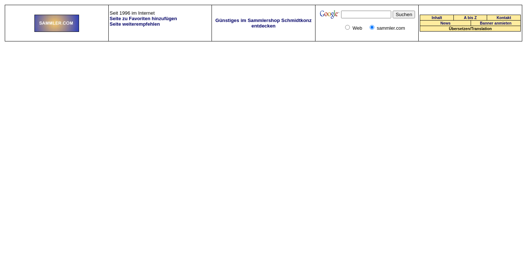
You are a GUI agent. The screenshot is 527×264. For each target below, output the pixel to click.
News (445, 23)
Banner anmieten (495, 23)
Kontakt (504, 17)
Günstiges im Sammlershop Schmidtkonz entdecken (264, 23)
